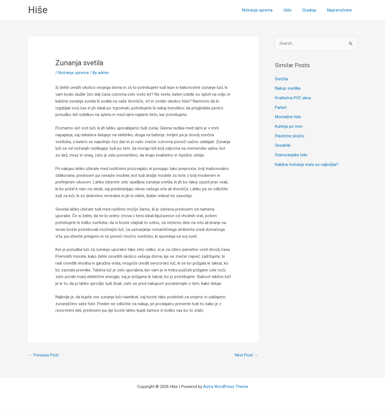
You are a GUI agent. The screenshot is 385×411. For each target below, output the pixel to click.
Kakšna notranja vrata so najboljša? (307, 162)
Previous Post (44, 355)
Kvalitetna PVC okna (293, 97)
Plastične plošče (290, 134)
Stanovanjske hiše (291, 153)
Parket (280, 106)
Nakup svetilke (288, 88)
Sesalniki (283, 143)
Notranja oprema (73, 72)
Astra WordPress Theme (225, 386)
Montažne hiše (288, 116)
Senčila (281, 79)
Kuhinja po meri (289, 125)
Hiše (37, 10)
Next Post (246, 355)
